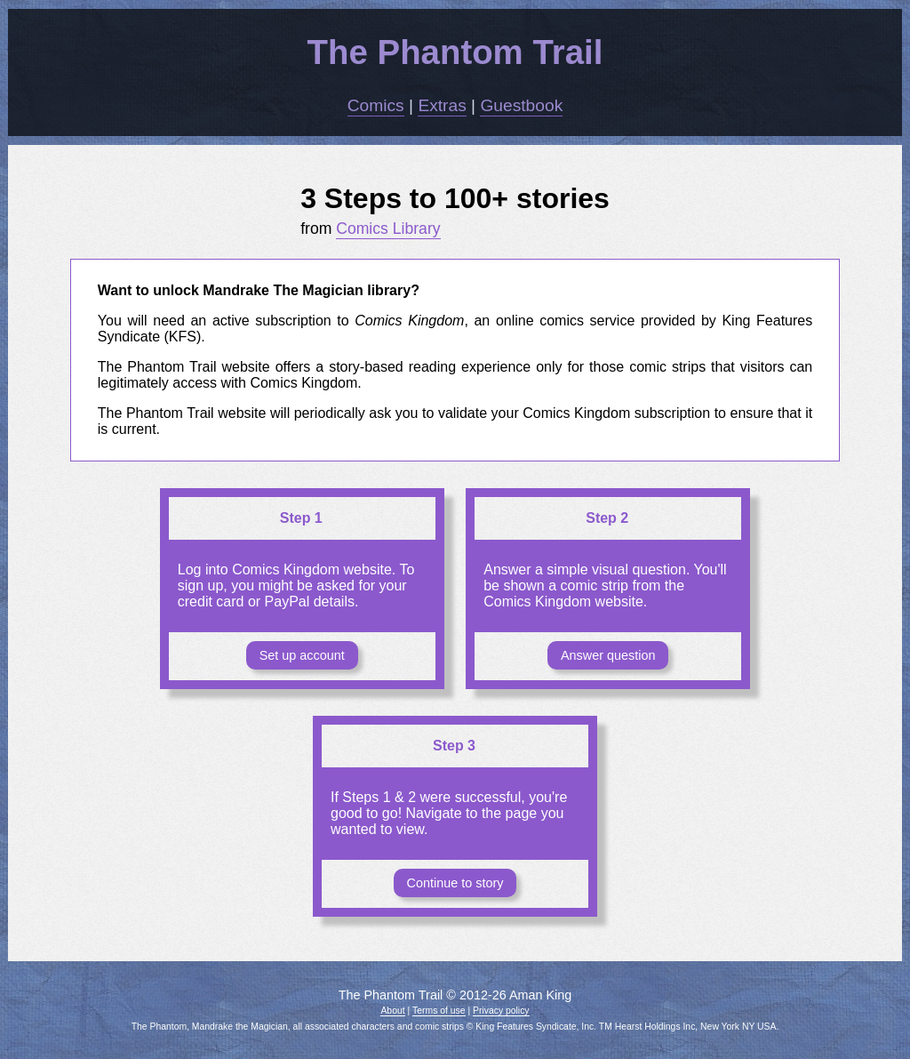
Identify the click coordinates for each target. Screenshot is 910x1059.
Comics (375, 105)
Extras (442, 105)
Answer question (608, 655)
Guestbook (521, 105)
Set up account (302, 655)
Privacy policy (501, 1010)
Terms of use (438, 1010)
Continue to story (455, 883)
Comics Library (388, 228)
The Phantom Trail (455, 52)
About (392, 1010)
